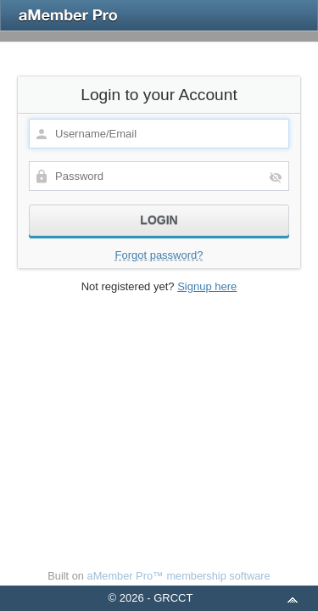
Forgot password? (158, 255)
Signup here (207, 286)
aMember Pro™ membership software (179, 575)
